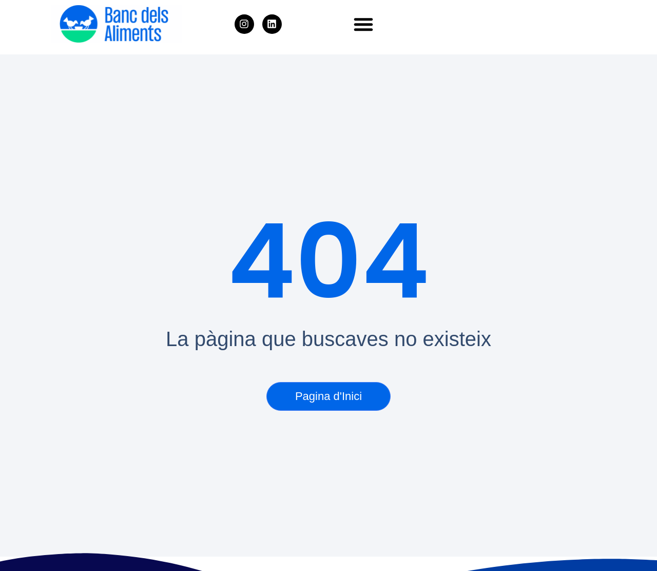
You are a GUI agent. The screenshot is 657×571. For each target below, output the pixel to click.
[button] (363, 24)
